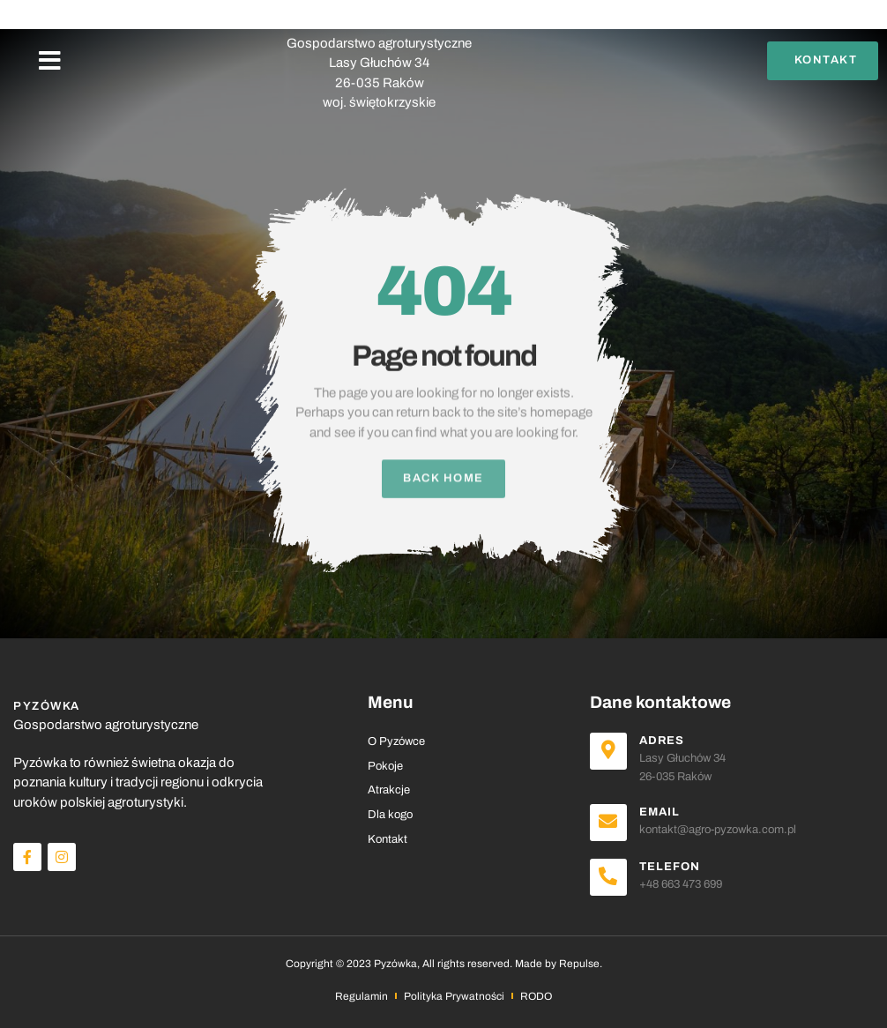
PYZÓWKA (379, 24)
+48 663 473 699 (680, 884)
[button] (50, 60)
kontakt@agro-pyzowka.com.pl (717, 829)
